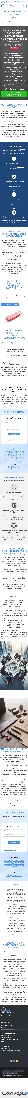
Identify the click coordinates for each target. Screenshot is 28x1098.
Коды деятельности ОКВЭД (7, 1035)
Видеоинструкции (5, 1020)
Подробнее (21, 1097)
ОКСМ (2, 1044)
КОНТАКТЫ (20, 1075)
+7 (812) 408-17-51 (19, 152)
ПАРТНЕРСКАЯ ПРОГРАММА (17, 1070)
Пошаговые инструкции (6, 1018)
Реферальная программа (7, 1056)
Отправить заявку (10, 305)
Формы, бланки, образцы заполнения (10, 1015)
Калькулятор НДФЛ (5, 1048)
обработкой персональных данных (9, 441)
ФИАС (2, 1041)
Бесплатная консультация (14, 93)
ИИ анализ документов (6, 1025)
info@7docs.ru (20, 167)
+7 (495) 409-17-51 (17, 1)
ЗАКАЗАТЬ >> (19, 403)
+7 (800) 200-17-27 (8, 1)
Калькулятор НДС (5, 1046)
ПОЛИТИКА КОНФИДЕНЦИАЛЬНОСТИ (10, 1073)
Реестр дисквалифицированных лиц (9, 1039)
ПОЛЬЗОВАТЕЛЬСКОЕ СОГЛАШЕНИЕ (9, 1075)
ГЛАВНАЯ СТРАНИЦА (6, 1070)
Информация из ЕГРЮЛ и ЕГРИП (8, 1031)
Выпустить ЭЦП (5, 1058)
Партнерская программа (7, 1053)
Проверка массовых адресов (8, 1033)
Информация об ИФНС (6, 1037)
